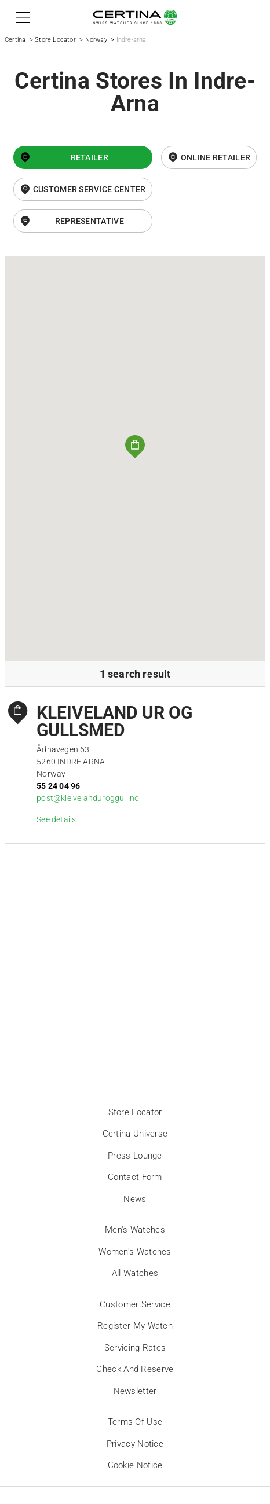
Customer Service (135, 1304)
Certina (15, 39)
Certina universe (135, 1133)
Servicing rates (135, 1348)
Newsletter (135, 1391)
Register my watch (135, 1326)
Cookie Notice (135, 1465)
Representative (89, 221)
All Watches (135, 1273)
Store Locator (55, 39)
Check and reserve (134, 1369)
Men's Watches (135, 1229)
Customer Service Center (89, 189)
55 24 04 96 (58, 785)
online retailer (216, 157)
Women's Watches (135, 1251)
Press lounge (135, 1155)
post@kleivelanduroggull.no (88, 798)
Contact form (135, 1177)
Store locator (135, 1112)
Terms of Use (135, 1422)
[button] (21, 17)
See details (56, 819)
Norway (96, 39)
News (134, 1199)
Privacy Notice (135, 1444)
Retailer (89, 157)
